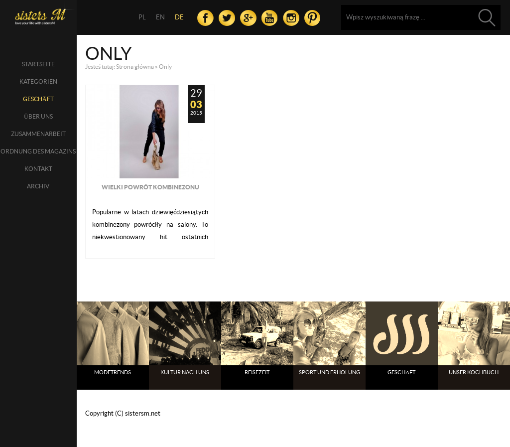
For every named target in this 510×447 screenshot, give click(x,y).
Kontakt (38, 168)
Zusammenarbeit (38, 134)
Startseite (38, 64)
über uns (38, 116)
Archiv (38, 186)
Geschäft (38, 99)
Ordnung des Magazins (38, 151)
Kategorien (38, 81)
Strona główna (135, 66)
